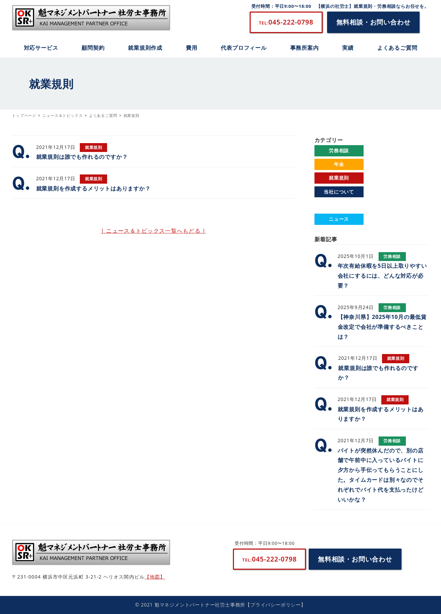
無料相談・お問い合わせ (373, 22)
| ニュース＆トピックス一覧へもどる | (153, 230)
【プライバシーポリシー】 (275, 604)
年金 (339, 164)
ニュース (339, 219)
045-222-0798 (286, 22)
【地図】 (155, 576)
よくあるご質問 (339, 205)
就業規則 (339, 177)
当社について (339, 191)
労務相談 (339, 150)
